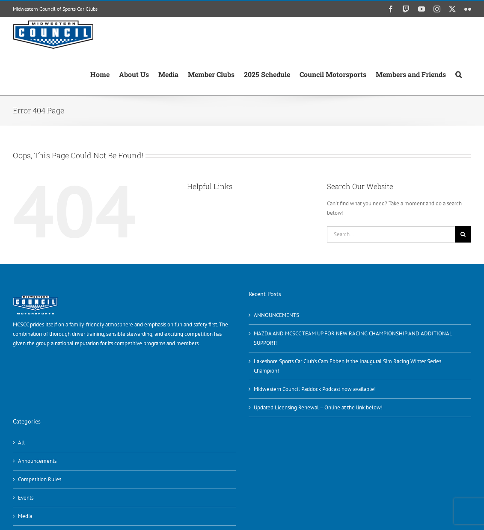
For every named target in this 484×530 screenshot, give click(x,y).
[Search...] (391, 234)
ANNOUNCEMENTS (276, 315)
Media (25, 516)
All (21, 442)
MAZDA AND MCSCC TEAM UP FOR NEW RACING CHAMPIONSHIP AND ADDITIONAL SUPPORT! (353, 338)
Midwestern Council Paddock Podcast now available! (315, 389)
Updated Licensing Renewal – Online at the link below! (318, 407)
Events (25, 497)
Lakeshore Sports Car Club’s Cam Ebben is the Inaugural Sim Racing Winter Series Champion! (347, 366)
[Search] (463, 234)
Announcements (37, 461)
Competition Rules (39, 479)
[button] (458, 73)
